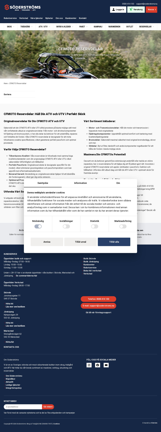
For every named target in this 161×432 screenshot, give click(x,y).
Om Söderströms (14, 376)
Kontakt (82, 18)
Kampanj (98, 26)
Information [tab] (80, 183)
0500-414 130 (128, 4)
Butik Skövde (90, 258)
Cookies (56, 424)
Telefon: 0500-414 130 (98, 299)
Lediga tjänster (13, 385)
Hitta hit (9, 303)
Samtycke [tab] (42, 183)
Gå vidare (48, 407)
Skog (9, 26)
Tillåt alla (114, 242)
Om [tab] (118, 183)
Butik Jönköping (91, 261)
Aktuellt (9, 382)
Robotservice (10, 18)
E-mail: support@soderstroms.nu (98, 306)
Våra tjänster (36, 18)
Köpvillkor (10, 379)
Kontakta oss (11, 347)
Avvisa (47, 242)
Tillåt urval (80, 242)
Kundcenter (70, 18)
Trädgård (25, 26)
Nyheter (49, 18)
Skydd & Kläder (63, 26)
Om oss (59, 18)
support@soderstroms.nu (146, 4)
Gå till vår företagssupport (98, 312)
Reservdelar (145, 26)
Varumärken (114, 26)
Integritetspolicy (14, 388)
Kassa (152, 9)
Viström (154, 423)
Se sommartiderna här (26, 276)
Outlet (129, 26)
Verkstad (23, 18)
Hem (6, 83)
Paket (82, 26)
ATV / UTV (43, 26)
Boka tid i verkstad (92, 270)
